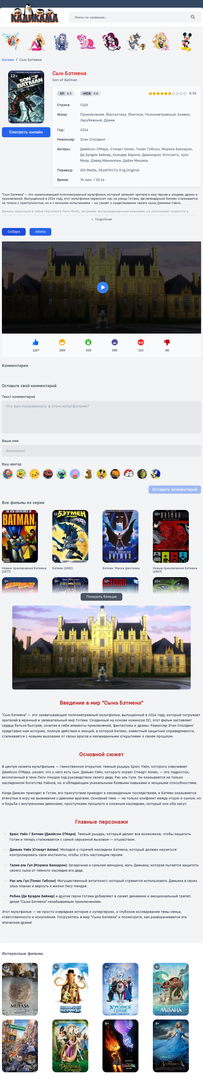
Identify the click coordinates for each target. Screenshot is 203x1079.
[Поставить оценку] (150, 94)
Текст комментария (18, 397)
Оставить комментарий (174, 489)
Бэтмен (8, 60)
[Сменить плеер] (40, 232)
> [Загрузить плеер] (101, 287)
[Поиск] (193, 17)
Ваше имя (10, 441)
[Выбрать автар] (7, 474)
